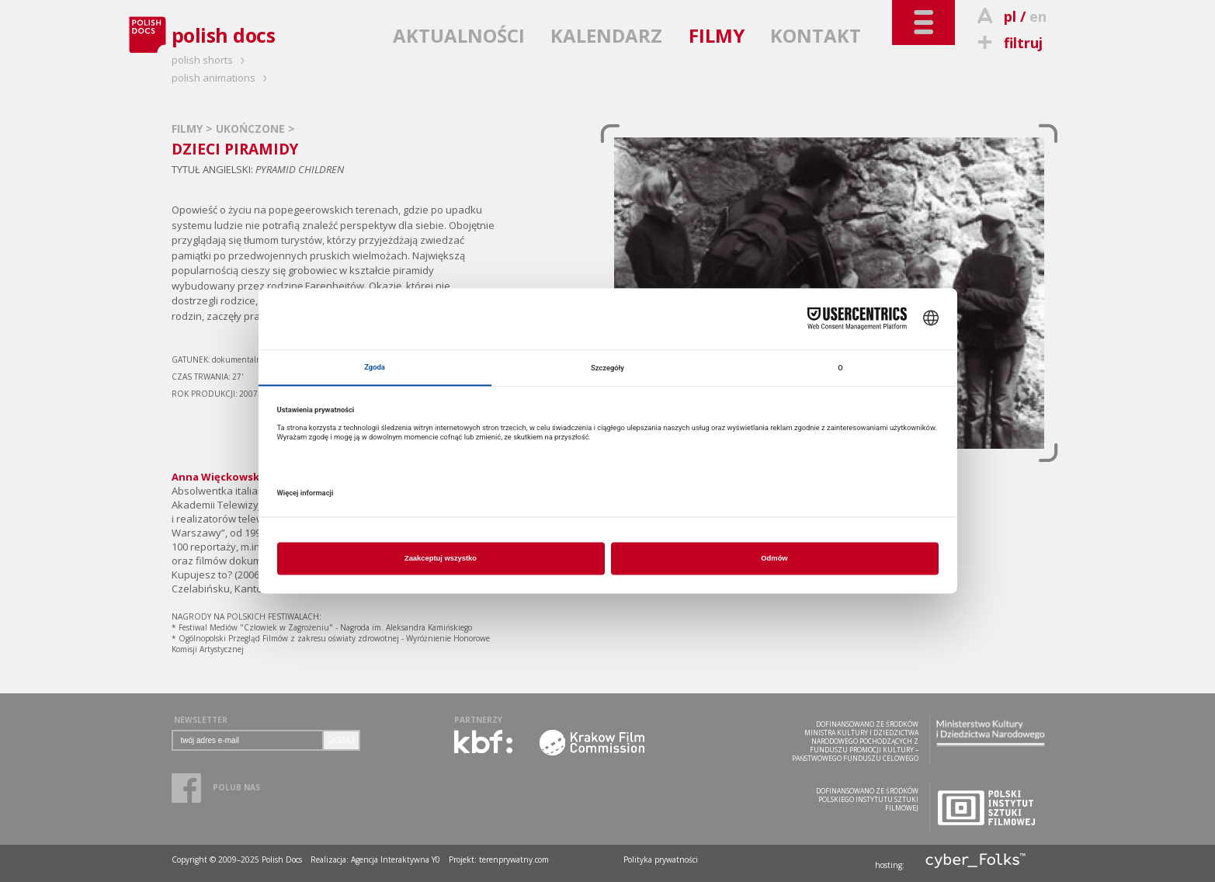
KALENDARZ (606, 35)
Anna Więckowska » (223, 477)
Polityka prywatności (660, 859)
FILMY (717, 35)
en (1038, 16)
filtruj (1008, 42)
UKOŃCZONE (252, 128)
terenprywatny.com (514, 859)
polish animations (222, 78)
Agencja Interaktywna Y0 (395, 859)
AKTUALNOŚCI (459, 35)
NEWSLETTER (200, 719)
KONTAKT (815, 35)
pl (1010, 16)
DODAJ (341, 740)
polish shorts (210, 60)
